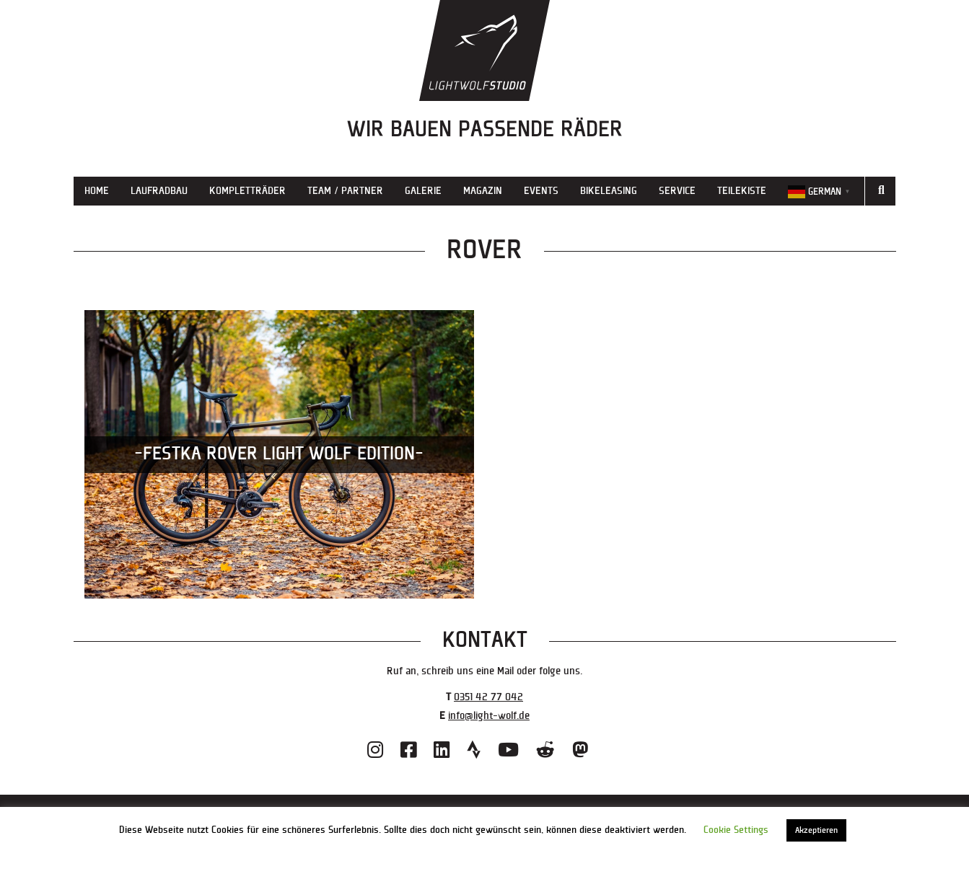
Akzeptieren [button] (816, 830)
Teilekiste (741, 190)
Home (96, 190)
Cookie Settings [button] (735, 830)
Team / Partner (345, 190)
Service (677, 190)
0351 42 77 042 (488, 697)
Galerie (423, 190)
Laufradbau (159, 190)
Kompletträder (247, 190)
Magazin (482, 190)
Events (541, 190)
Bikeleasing (608, 190)
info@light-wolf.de (489, 715)
